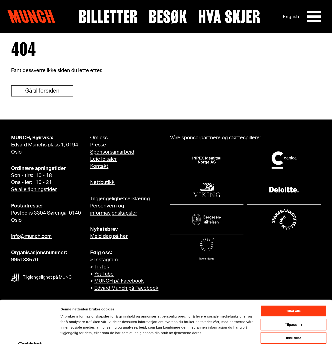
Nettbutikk (102, 182)
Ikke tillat (293, 327)
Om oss (99, 137)
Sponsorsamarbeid (112, 152)
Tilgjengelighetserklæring (120, 198)
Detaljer (66, 335)
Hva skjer (229, 16)
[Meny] (314, 17)
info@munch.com (31, 236)
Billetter (108, 16)
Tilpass (293, 314)
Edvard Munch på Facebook (126, 288)
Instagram (106, 259)
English (290, 16)
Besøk (168, 16)
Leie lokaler (103, 159)
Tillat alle (293, 300)
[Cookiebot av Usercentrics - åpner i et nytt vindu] (30, 335)
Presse (98, 144)
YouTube (104, 274)
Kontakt (99, 166)
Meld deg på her (109, 236)
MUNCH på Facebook (119, 280)
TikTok (101, 266)
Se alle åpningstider (34, 189)
